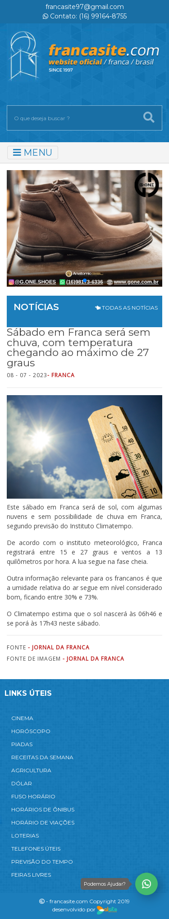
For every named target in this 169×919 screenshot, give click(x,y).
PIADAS (21, 744)
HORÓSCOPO (30, 731)
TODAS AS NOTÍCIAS (126, 307)
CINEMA (22, 718)
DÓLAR (21, 783)
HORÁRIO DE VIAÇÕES (42, 822)
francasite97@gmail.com (85, 7)
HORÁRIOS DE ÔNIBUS (42, 809)
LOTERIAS (25, 835)
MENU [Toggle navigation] (32, 152)
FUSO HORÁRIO (33, 796)
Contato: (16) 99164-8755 (85, 16)
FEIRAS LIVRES (31, 874)
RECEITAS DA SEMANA (42, 757)
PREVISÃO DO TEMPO (42, 861)
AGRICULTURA (31, 770)
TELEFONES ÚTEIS (35, 848)
